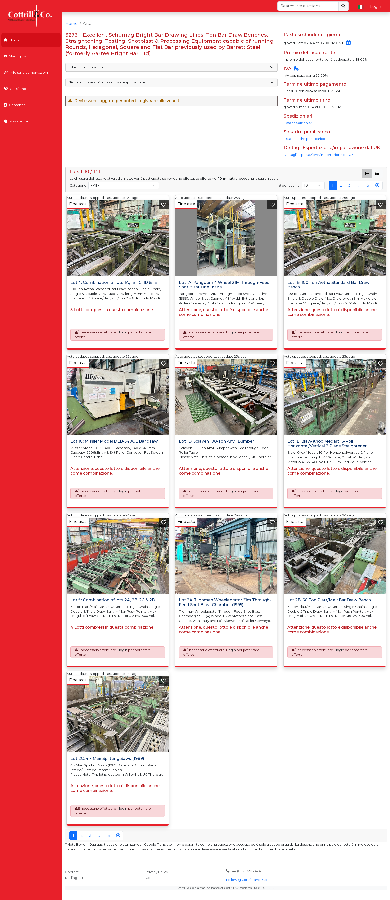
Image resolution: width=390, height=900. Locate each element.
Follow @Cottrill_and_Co (246, 880)
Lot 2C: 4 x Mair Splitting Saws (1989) (107, 758)
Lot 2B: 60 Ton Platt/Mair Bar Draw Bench (329, 600)
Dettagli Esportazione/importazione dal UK (319, 155)
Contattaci (15, 105)
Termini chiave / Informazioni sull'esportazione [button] (171, 82)
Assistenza (16, 121)
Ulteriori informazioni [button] (171, 67)
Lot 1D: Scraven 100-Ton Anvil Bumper (216, 441)
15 (367, 185)
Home (12, 40)
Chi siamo (15, 89)
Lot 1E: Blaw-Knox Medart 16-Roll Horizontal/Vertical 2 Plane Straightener (327, 443)
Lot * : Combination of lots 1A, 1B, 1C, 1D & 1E (113, 282)
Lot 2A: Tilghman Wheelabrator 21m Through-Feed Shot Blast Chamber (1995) (225, 602)
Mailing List (15, 56)
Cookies (152, 878)
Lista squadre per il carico (304, 139)
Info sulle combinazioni (26, 72)
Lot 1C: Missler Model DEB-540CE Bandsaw (114, 441)
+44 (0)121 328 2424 (243, 871)
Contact (72, 872)
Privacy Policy (157, 872)
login (123, 332)
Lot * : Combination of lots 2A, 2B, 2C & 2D (112, 600)
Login (376, 6)
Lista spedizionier (298, 123)
